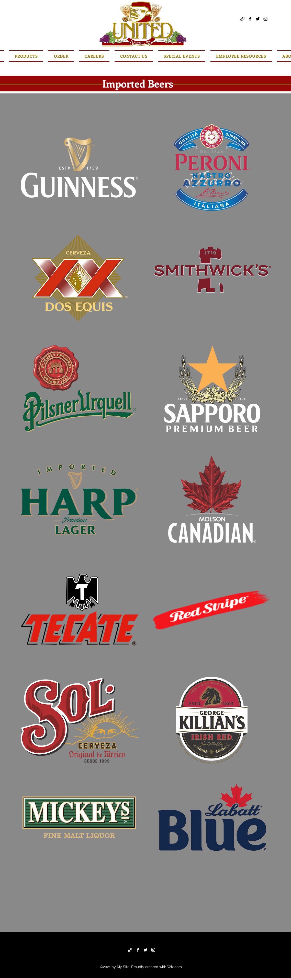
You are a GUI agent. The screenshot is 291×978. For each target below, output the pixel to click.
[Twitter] (257, 18)
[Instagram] (265, 18)
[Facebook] (250, 18)
